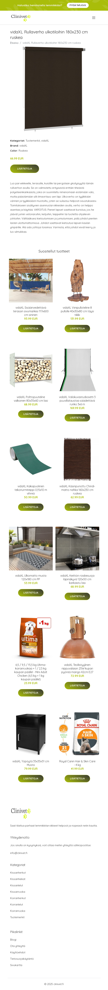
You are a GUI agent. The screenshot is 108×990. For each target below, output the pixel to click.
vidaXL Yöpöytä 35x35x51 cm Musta (30, 763)
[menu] (94, 17)
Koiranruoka (17, 910)
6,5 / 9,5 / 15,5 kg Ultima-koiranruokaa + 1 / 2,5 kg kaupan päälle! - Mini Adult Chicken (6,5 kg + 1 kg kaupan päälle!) (30, 672)
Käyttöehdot (17, 952)
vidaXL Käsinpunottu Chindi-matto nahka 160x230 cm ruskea (77, 489)
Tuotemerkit (33, 140)
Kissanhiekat (17, 879)
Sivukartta (16, 965)
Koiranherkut (18, 898)
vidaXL (45, 140)
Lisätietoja (24, 168)
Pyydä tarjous (78, 5)
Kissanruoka (17, 891)
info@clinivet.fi (18, 853)
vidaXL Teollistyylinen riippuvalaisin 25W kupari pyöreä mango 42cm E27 (77, 668)
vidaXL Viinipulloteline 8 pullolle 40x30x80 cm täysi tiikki (77, 311)
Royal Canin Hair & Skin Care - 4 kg (77, 763)
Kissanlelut (16, 885)
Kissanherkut (18, 872)
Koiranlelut (16, 904)
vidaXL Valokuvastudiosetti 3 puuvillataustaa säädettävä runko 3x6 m (77, 400)
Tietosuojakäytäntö (22, 958)
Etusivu (14, 42)
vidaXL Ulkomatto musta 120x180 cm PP (30, 577)
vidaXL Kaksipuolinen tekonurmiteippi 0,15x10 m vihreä (31, 489)
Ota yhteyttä (17, 946)
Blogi (13, 939)
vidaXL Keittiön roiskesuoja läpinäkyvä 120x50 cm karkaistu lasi (77, 579)
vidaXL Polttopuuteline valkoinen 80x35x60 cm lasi (31, 398)
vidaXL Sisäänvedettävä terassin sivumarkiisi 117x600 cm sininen (31, 311)
